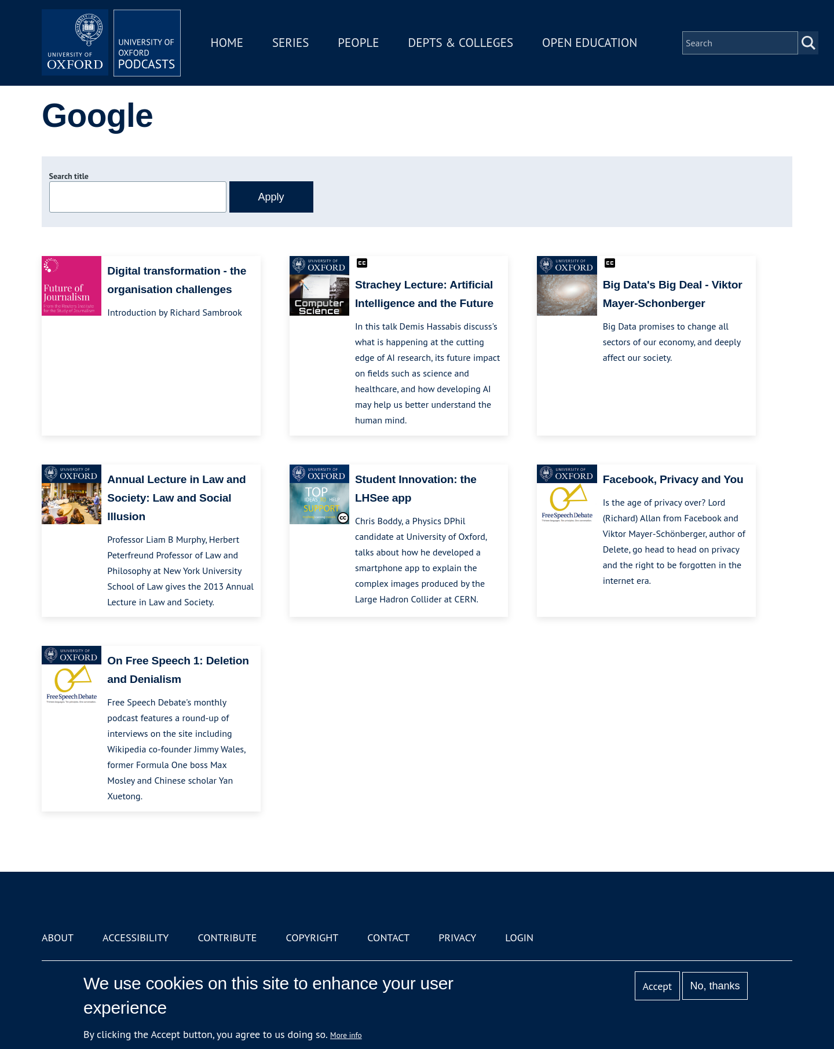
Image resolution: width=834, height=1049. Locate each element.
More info (346, 1035)
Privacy (457, 937)
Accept (657, 986)
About (58, 937)
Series (290, 42)
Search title (69, 176)
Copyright (312, 937)
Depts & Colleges (461, 42)
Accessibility (136, 937)
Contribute (227, 937)
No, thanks (715, 986)
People (358, 42)
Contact (388, 937)
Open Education (589, 42)
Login (519, 937)
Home (227, 42)
